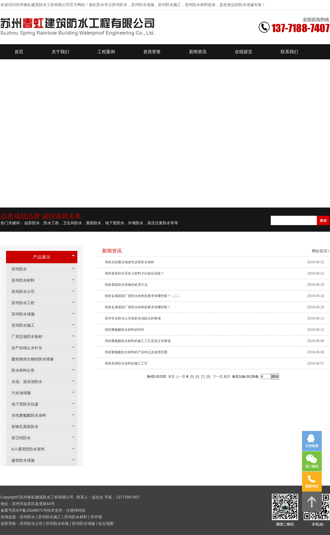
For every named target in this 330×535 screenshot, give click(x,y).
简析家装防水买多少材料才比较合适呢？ (134, 273)
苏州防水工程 (26, 303)
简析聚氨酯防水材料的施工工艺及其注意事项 (138, 341)
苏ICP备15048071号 (29, 510)
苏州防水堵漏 (26, 314)
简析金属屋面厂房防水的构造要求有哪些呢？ (138, 307)
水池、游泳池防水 (30, 382)
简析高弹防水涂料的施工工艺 (126, 363)
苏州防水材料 (26, 280)
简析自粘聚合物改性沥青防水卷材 (129, 262)
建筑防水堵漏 (26, 460)
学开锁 (96, 517)
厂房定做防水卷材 (30, 337)
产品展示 (41, 257)
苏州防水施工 (26, 325)
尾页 (227, 377)
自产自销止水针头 (30, 348)
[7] (203, 377)
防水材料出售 (26, 370)
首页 (171, 377)
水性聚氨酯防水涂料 (32, 415)
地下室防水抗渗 (28, 404)
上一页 (180, 377)
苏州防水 (22, 269)
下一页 (218, 377)
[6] (197, 377)
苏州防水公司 (26, 292)
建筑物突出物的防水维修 (35, 359)
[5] (192, 377)
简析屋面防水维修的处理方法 (126, 285)
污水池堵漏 (24, 393)
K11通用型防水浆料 (31, 449)
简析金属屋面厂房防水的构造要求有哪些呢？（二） (142, 296)
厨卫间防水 (24, 438)
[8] (208, 377)
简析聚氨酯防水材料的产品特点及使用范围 (136, 352)
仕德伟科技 (75, 510)
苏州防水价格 (57, 523)
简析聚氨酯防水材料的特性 (124, 330)
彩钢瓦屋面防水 (28, 427)
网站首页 (319, 251)
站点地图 (106, 523)
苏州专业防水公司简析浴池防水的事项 (133, 318)
